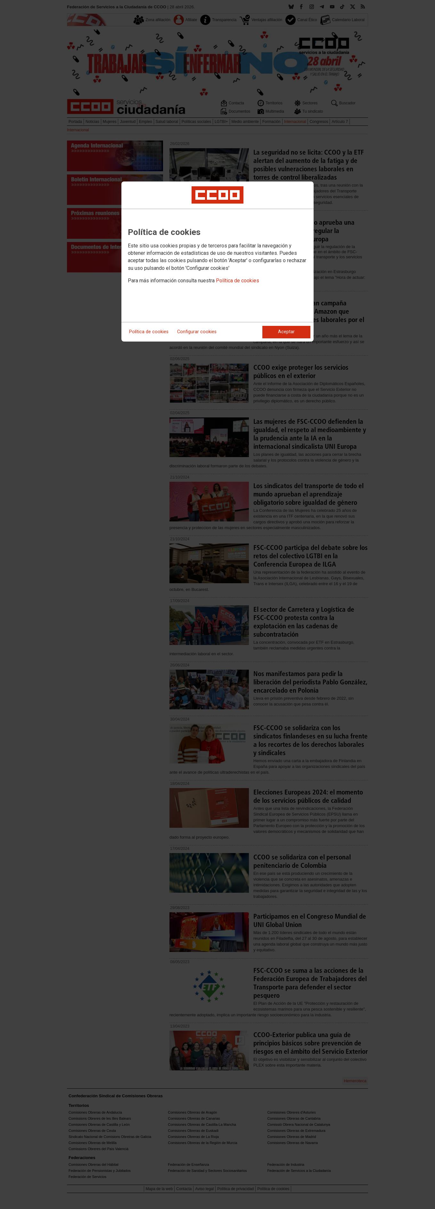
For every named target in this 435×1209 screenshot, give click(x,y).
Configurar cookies (197, 331)
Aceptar (286, 331)
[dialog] (217, 261)
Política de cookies (237, 281)
